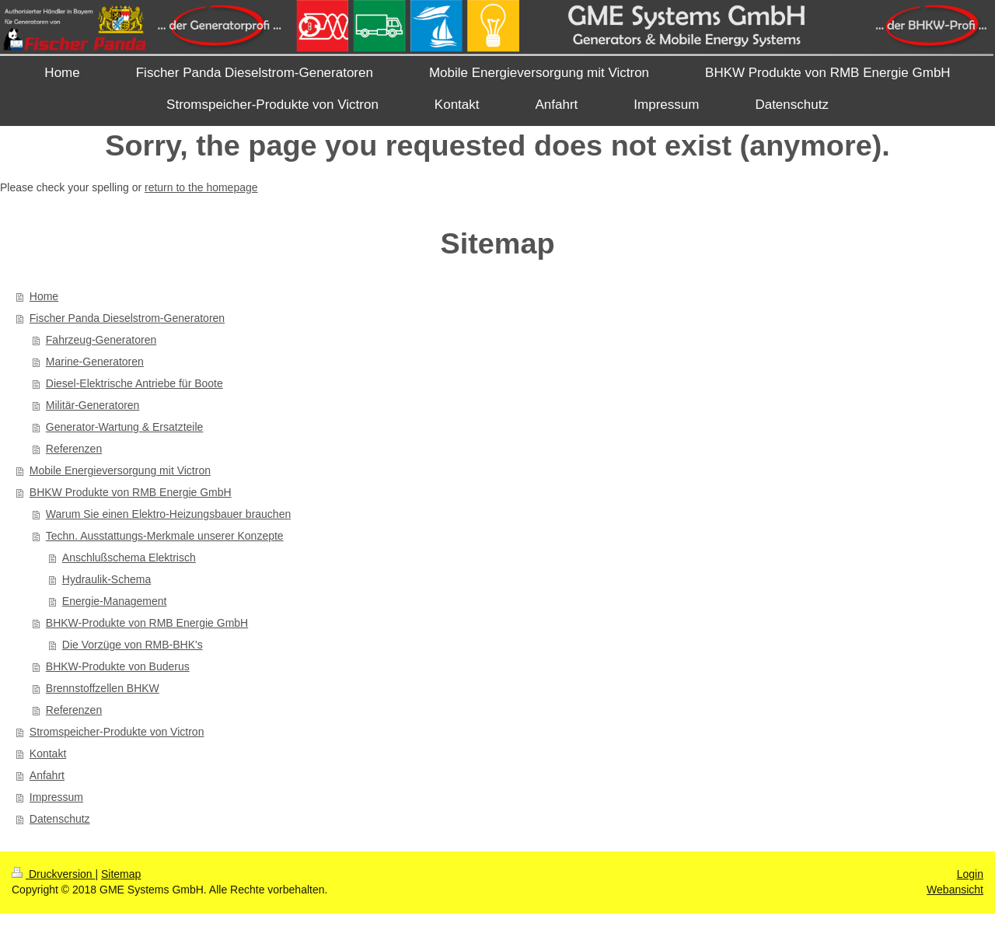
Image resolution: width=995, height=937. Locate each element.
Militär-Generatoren (93, 405)
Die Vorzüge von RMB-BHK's (132, 644)
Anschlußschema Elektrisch (129, 557)
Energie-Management (114, 601)
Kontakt (48, 753)
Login (970, 874)
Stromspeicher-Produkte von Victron (117, 731)
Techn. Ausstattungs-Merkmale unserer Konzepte (165, 536)
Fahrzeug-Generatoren (101, 340)
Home (44, 296)
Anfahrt (47, 775)
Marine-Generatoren (95, 361)
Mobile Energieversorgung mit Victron (120, 470)
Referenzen (74, 448)
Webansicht (955, 889)
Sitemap (121, 874)
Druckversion (53, 874)
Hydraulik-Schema (106, 579)
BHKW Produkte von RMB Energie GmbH (131, 492)
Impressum (56, 797)
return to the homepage (201, 187)
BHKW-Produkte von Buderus (118, 666)
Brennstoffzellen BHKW (102, 688)
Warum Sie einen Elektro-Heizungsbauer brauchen (168, 514)
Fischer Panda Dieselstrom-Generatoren (127, 318)
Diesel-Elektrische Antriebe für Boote (134, 383)
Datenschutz (60, 819)
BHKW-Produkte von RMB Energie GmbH (147, 623)
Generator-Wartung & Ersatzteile (125, 427)
